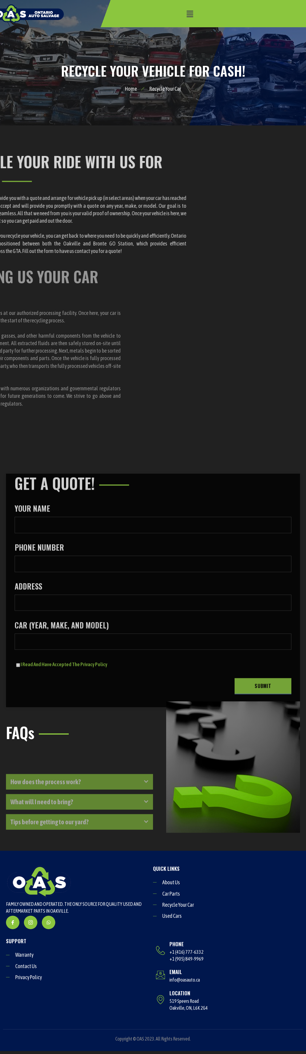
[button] (190, 13)
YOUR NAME (153, 619)
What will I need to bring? (41, 821)
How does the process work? (45, 801)
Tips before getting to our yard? (49, 841)
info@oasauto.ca (184, 979)
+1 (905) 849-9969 (186, 959)
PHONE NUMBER (153, 657)
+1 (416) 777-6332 (186, 952)
